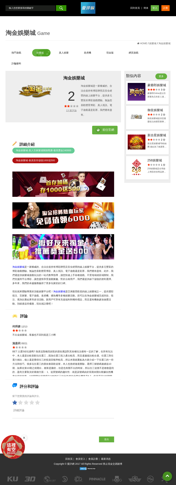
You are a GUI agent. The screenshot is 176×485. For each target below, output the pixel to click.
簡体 (146, 8)
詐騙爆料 (16, 63)
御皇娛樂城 (155, 110)
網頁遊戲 (133, 52)
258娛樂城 (154, 160)
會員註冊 (93, 458)
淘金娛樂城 (18, 266)
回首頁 (69, 458)
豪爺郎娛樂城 (156, 85)
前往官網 (105, 130)
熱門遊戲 (16, 52)
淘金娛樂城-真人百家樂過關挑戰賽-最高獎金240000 (43, 150)
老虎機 (87, 52)
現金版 (110, 52)
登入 (154, 8)
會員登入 (80, 458)
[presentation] (38, 429)
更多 (161, 76)
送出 (106, 439)
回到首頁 (135, 8)
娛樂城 (40, 52)
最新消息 (106, 458)
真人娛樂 (64, 52)
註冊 (165, 8)
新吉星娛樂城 (156, 135)
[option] (35, 91)
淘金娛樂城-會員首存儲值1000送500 (35, 160)
